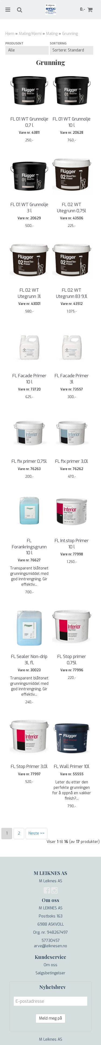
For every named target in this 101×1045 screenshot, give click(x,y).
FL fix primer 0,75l (29, 461)
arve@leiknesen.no (50, 946)
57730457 (50, 940)
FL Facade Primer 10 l (29, 379)
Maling (52, 33)
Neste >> (36, 833)
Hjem (9, 33)
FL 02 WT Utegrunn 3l (29, 293)
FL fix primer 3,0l (71, 461)
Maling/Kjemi (30, 33)
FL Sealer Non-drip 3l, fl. (29, 659)
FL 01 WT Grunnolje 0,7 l (29, 122)
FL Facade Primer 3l (72, 379)
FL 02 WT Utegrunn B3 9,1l (71, 293)
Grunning (70, 33)
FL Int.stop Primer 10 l (72, 543)
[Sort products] (71, 50)
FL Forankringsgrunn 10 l (29, 547)
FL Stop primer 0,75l (71, 659)
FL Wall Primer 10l (71, 766)
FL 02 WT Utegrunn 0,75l (71, 207)
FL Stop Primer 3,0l (29, 766)
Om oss (50, 965)
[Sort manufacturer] (27, 50)
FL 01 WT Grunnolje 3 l (29, 207)
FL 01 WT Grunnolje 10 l (71, 122)
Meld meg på (50, 1018)
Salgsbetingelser (50, 973)
